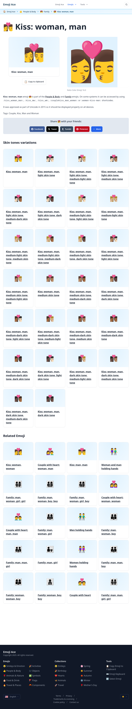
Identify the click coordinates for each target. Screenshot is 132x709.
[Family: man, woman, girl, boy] (82, 490)
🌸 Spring (85, 666)
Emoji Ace (9, 4)
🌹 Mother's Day (88, 685)
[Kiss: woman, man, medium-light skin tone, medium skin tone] (18, 248)
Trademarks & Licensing (63, 699)
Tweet (52, 129)
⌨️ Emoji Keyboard (115, 674)
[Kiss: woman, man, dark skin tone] (50, 408)
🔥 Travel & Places (12, 685)
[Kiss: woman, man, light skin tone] (50, 168)
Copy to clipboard (34, 82)
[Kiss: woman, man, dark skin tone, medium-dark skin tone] (18, 408)
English (12, 697)
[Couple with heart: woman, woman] (114, 490)
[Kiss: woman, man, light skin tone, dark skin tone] (50, 208)
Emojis (72, 4)
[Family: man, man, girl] (18, 555)
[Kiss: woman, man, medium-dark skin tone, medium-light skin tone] (50, 328)
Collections (60, 661)
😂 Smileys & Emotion (14, 666)
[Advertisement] (66, 626)
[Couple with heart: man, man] (18, 522)
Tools (84, 4)
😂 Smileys (60, 666)
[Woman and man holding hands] (114, 457)
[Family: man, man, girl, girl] (114, 587)
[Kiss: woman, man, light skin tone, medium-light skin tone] (82, 168)
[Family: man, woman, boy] (114, 522)
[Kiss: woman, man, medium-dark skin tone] (114, 328)
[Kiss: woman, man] (18, 168)
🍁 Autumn (86, 675)
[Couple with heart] (82, 587)
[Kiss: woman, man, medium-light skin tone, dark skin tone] (82, 248)
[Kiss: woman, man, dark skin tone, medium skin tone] (114, 368)
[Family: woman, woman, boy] (18, 587)
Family (68, 96)
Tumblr (66, 129)
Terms (58, 696)
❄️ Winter (85, 680)
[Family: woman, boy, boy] (50, 587)
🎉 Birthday (60, 670)
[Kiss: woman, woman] (18, 457)
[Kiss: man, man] (82, 457)
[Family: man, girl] (50, 555)
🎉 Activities (35, 666)
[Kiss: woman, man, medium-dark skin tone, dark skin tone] (18, 368)
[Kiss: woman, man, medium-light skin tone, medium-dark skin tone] (50, 248)
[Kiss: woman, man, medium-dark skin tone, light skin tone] (18, 328)
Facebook (37, 129)
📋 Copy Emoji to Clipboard (114, 668)
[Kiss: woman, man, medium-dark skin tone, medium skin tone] (82, 328)
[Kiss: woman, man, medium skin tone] (50, 288)
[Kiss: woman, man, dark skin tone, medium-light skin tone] (82, 368)
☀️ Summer (86, 670)
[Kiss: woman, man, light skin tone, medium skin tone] (114, 168)
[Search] (126, 4)
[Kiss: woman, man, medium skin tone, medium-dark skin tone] (82, 288)
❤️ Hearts (59, 675)
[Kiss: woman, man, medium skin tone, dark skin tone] (114, 288)
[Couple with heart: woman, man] (50, 457)
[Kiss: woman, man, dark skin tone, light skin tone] (50, 368)
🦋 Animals (60, 680)
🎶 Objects (34, 670)
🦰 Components (37, 685)
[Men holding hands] (82, 522)
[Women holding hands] (82, 555)
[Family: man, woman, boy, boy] (50, 490)
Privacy (69, 696)
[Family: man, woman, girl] (50, 522)
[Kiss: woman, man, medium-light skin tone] (114, 208)
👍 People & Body (12, 670)
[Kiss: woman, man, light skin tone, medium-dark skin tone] (18, 208)
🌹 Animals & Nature (13, 675)
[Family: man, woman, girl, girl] (18, 490)
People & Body (52, 96)
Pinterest (82, 129)
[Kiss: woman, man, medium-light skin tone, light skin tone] (82, 208)
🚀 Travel (59, 685)
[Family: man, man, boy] (114, 555)
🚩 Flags (33, 680)
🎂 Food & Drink (11, 680)
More (97, 129)
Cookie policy (59, 702)
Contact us (74, 702)
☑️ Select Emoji (113, 678)
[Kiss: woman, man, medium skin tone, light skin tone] (114, 248)
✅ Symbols (35, 675)
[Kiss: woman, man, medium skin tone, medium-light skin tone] (18, 288)
